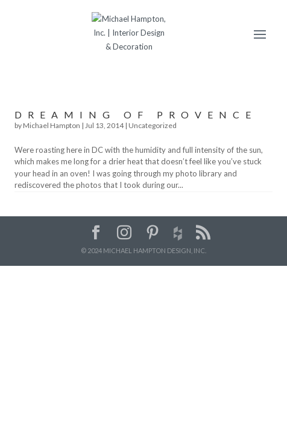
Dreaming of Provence (135, 114)
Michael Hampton (51, 125)
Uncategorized (152, 125)
